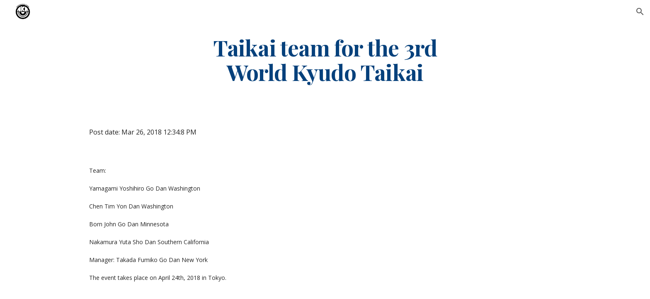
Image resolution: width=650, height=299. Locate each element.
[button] (640, 12)
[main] (325, 59)
